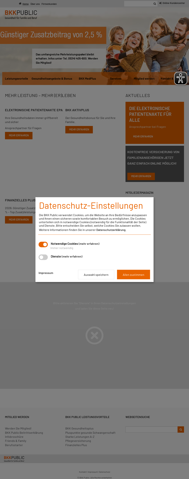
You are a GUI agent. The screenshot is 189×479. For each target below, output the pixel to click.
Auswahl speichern (96, 274)
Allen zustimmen (133, 274)
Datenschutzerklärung (111, 229)
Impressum (46, 272)
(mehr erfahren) (89, 243)
